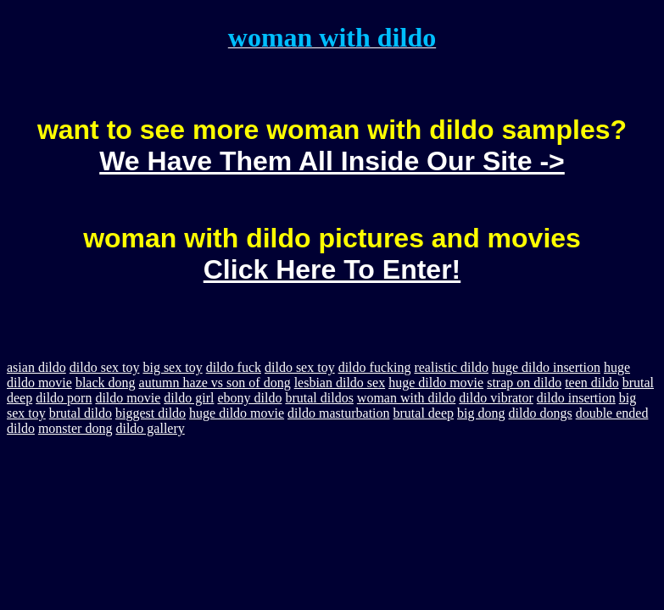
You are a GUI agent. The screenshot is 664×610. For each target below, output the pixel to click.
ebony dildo (249, 398)
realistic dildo (451, 367)
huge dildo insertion (546, 367)
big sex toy (172, 367)
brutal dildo (80, 413)
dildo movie (127, 398)
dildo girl (189, 398)
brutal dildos (319, 398)
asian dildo (36, 367)
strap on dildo (524, 382)
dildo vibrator (496, 398)
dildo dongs (540, 413)
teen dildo (592, 382)
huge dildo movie (435, 382)
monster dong (75, 428)
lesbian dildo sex (340, 382)
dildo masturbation (338, 413)
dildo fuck (233, 367)
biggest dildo (150, 413)
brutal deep (424, 413)
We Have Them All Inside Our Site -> (332, 161)
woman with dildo (406, 398)
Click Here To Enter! (332, 269)
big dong (481, 413)
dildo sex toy (105, 367)
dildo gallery (149, 428)
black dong (105, 382)
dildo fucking (374, 367)
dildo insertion (576, 398)
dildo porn (64, 398)
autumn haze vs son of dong (215, 382)
